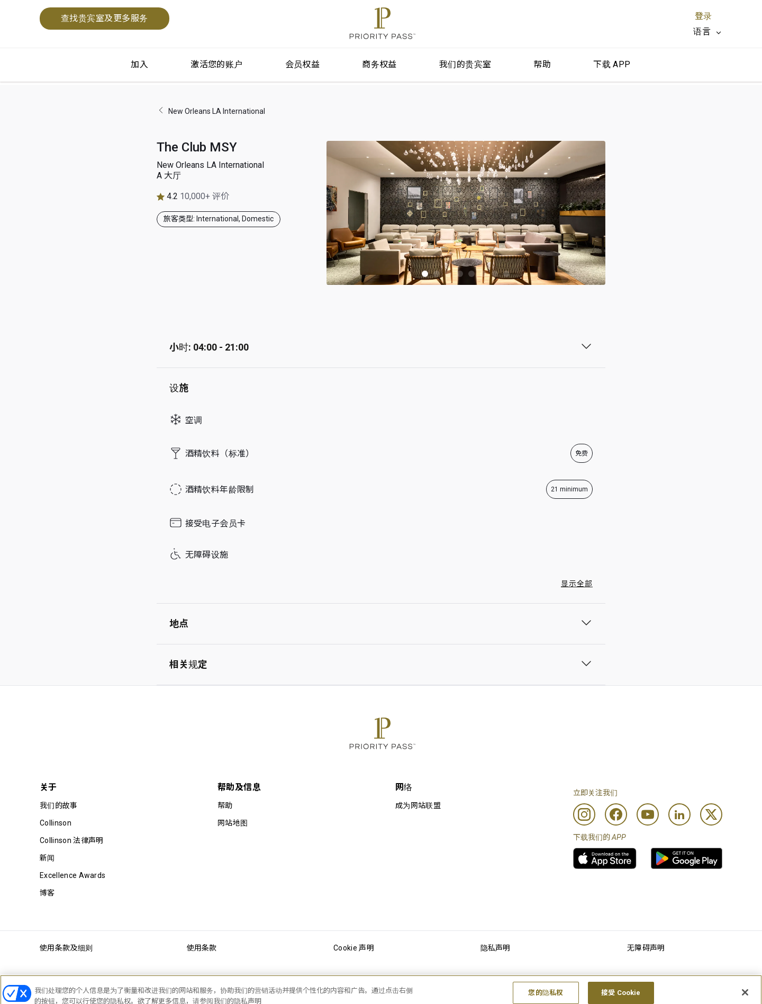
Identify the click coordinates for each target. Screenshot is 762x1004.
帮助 (542, 64)
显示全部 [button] (577, 583)
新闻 (47, 858)
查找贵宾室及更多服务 (104, 18)
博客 (47, 893)
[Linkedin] (679, 814)
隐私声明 (495, 948)
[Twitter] (711, 814)
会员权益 (302, 64)
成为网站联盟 (418, 805)
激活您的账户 (216, 64)
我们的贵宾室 (465, 64)
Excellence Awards (72, 875)
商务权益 (379, 64)
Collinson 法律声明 (71, 840)
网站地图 (232, 823)
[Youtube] (648, 814)
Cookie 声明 (353, 948)
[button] (425, 274)
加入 (139, 64)
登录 (703, 16)
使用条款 (202, 948)
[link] (605, 858)
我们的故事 (59, 805)
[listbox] (707, 32)
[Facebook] (616, 814)
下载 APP (611, 64)
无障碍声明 (646, 948)
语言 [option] (702, 31)
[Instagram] (584, 814)
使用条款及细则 (66, 948)
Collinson (55, 823)
